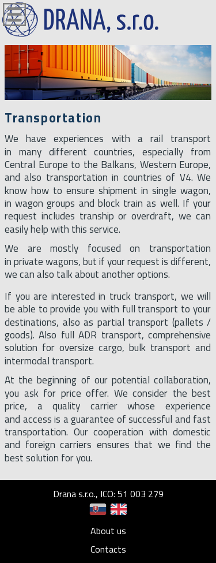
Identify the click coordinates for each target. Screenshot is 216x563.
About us (108, 531)
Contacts (108, 549)
